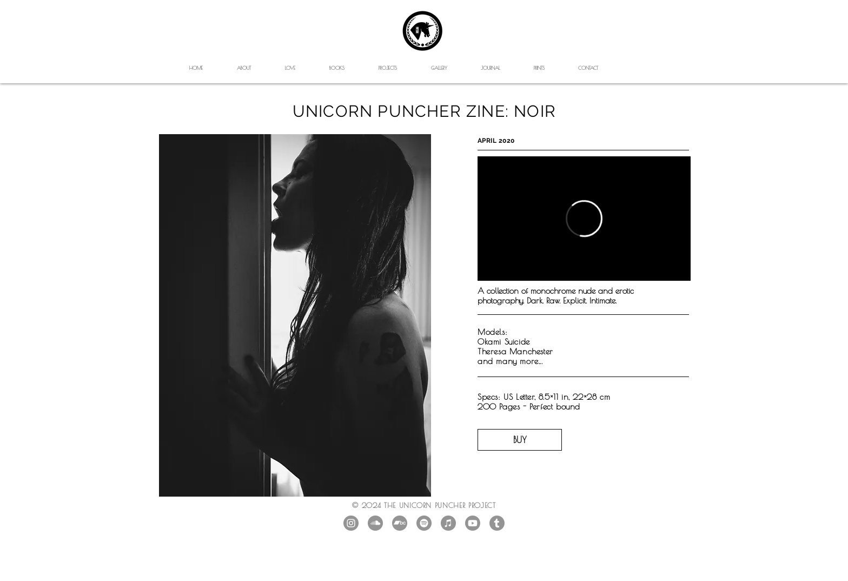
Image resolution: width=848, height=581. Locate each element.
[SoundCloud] (375, 523)
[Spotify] (424, 523)
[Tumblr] (497, 523)
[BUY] (520, 440)
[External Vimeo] (584, 218)
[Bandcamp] (399, 523)
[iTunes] (448, 523)
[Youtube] (472, 523)
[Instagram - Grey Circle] (351, 523)
